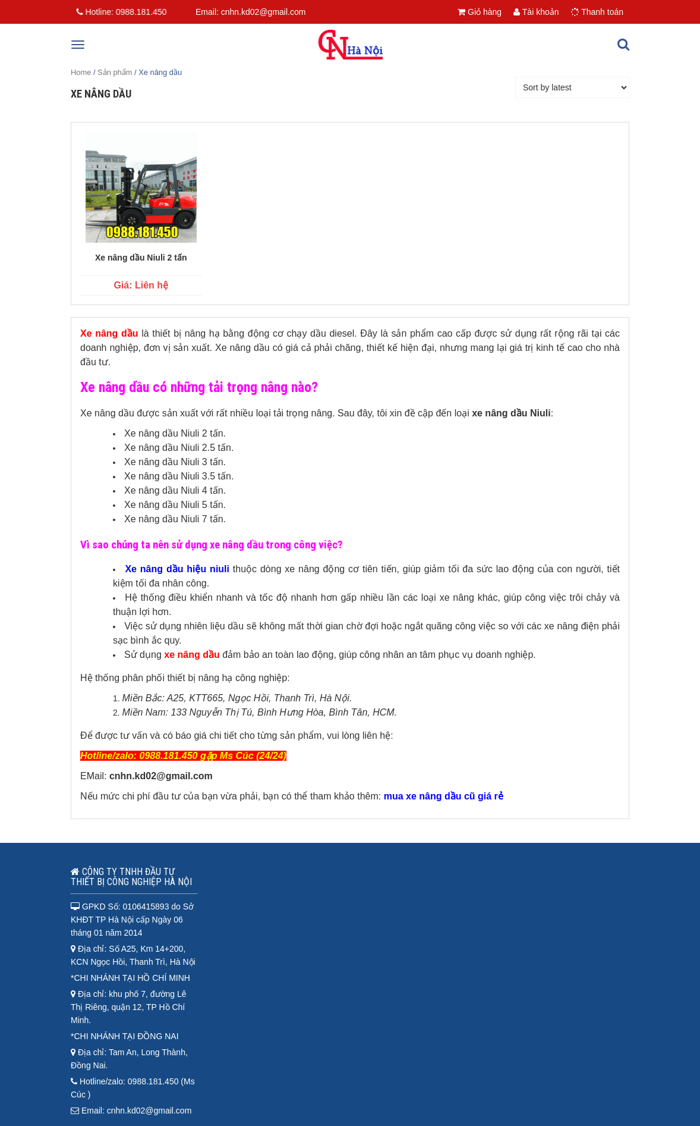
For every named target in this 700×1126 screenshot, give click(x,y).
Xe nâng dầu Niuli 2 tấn (141, 257)
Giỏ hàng (480, 12)
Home (81, 72)
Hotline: (119, 12)
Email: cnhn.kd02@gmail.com (250, 12)
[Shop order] (572, 87)
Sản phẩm (114, 72)
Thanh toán (597, 12)
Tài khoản (536, 12)
